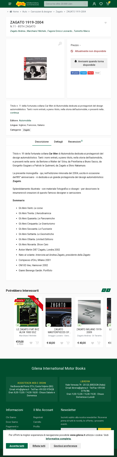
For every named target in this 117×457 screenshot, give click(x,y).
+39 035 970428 (46, 389)
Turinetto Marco (82, 31)
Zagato (26, 130)
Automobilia (25, 120)
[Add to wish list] (30, 343)
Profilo (36, 426)
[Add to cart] (37, 343)
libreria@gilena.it (80, 388)
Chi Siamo (11, 417)
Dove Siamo (12, 422)
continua (14, 112)
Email (97, 73)
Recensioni (75, 141)
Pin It (91, 73)
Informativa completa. (58, 438)
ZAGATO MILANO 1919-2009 (89, 331)
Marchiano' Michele (37, 31)
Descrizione (42, 141)
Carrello (37, 422)
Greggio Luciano (55, 335)
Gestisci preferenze (65, 445)
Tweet (83, 73)
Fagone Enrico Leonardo (60, 31)
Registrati (38, 417)
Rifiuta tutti (39, 445)
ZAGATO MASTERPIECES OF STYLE (58, 331)
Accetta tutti (17, 445)
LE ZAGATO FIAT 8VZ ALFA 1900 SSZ (27, 331)
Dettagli (58, 141)
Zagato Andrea (18, 31)
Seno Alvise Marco (61, 336)
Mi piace (75, 73)
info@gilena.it (22, 389)
